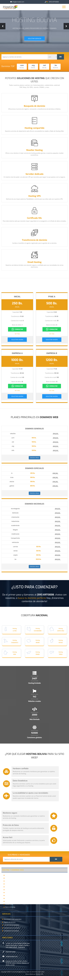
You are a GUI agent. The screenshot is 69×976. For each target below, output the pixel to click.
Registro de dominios (9, 922)
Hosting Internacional (11, 881)
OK (60, 57)
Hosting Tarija (9, 895)
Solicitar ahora (17, 340)
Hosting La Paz (9, 887)
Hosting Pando (9, 889)
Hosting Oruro (9, 904)
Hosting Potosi (9, 901)
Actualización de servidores (11, 931)
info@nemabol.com (17, 2)
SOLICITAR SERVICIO (34, 39)
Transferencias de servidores (12, 928)
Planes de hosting (10, 907)
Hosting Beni (8, 878)
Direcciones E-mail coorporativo (12, 919)
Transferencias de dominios (11, 925)
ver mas (17, 334)
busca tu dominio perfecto (32, 598)
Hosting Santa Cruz (10, 892)
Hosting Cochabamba (11, 898)
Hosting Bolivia (9, 875)
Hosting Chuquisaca (10, 884)
